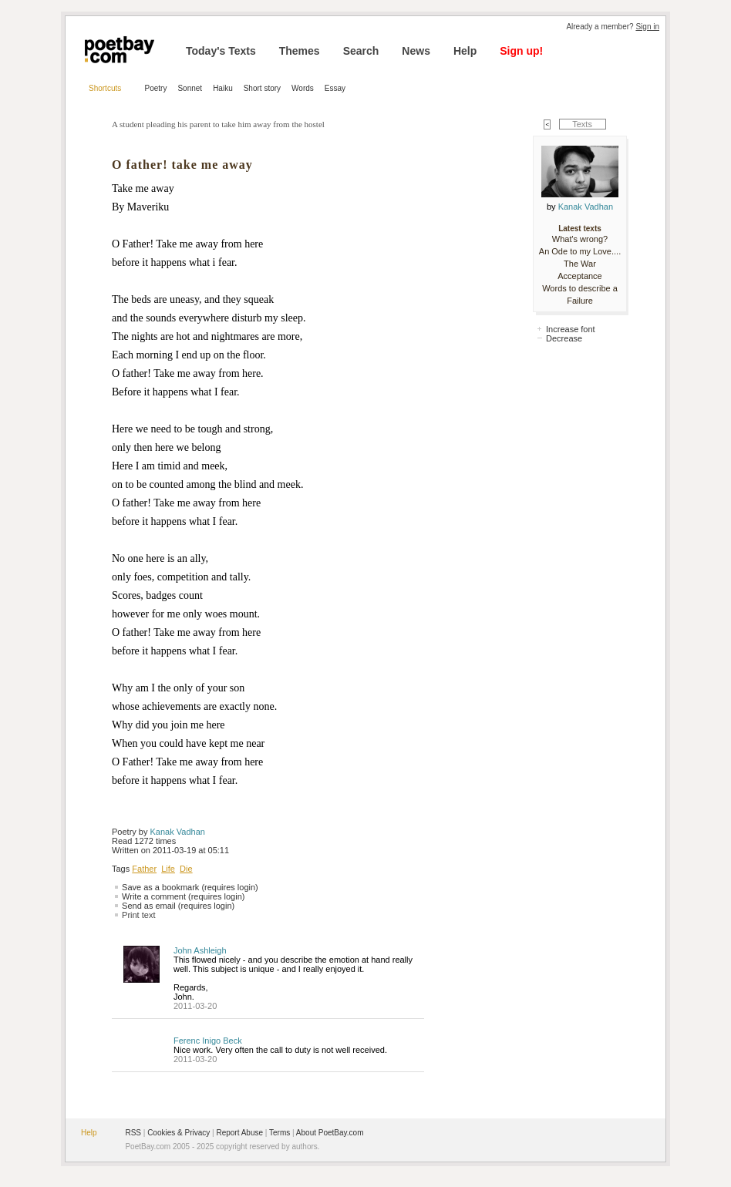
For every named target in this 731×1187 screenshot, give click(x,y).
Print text (138, 915)
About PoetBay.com (330, 1132)
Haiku (223, 88)
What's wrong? (580, 239)
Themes (299, 51)
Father (144, 868)
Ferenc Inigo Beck (207, 1040)
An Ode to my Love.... (580, 251)
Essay (335, 88)
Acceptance (579, 276)
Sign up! (521, 51)
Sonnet (189, 88)
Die (186, 868)
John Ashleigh (200, 950)
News (416, 51)
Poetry (156, 88)
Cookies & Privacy (178, 1132)
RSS (133, 1132)
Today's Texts (221, 51)
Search (361, 51)
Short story (262, 88)
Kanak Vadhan (177, 831)
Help (465, 51)
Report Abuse (239, 1132)
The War (580, 263)
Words (302, 88)
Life (168, 868)
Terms (279, 1132)
